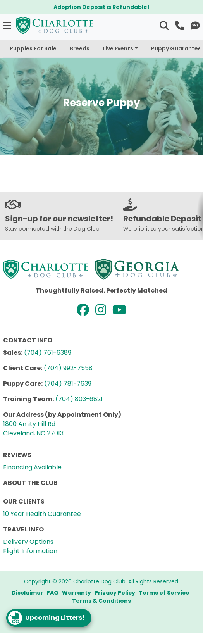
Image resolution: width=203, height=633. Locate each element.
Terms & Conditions (101, 601)
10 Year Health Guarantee (42, 513)
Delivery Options (28, 541)
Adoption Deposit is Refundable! (101, 7)
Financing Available (32, 467)
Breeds (79, 48)
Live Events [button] (118, 48)
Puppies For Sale (33, 48)
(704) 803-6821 (79, 399)
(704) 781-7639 (67, 383)
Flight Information (30, 551)
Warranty (76, 593)
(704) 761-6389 (47, 352)
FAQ (52, 593)
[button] (8, 25)
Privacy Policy (115, 593)
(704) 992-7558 (68, 368)
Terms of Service (164, 593)
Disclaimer (27, 593)
